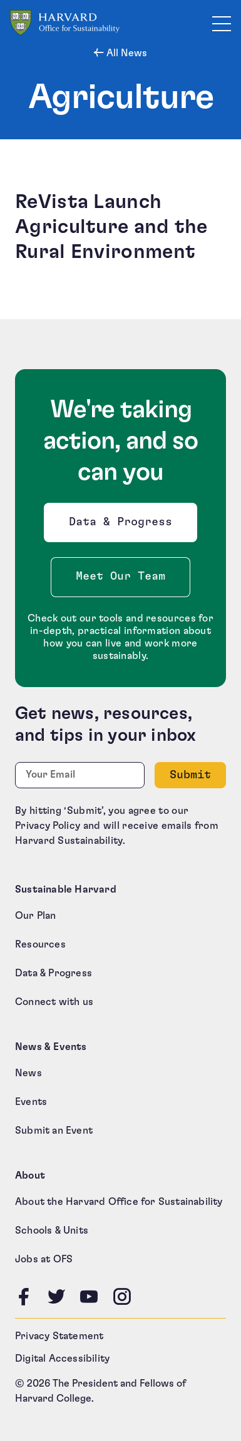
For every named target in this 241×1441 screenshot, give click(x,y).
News (28, 1073)
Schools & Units (51, 1230)
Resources (40, 944)
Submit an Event (54, 1131)
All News (125, 53)
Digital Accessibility (62, 1359)
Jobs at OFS (44, 1259)
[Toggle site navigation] (221, 23)
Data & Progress (123, 526)
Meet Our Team (120, 576)
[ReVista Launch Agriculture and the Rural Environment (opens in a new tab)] (120, 226)
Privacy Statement (59, 1336)
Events (31, 1102)
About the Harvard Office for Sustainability (119, 1202)
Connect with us (54, 1002)
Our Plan (35, 916)
